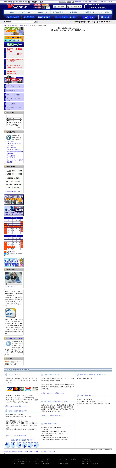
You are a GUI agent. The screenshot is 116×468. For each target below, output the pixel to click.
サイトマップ (108, 1)
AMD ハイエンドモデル (13, 95)
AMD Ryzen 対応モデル (11, 72)
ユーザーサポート (12, 158)
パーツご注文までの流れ (14, 143)
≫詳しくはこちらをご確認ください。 (16, 406)
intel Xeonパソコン (12, 90)
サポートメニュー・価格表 (15, 160)
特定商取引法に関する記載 (15, 152)
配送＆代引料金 (11, 147)
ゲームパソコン (24, 25)
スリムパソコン (86, 459)
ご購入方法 (10, 141)
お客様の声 (10, 154)
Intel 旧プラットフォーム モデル (14, 108)
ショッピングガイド (88, 1)
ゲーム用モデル (11, 104)
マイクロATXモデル (42, 461)
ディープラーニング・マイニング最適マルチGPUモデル (14, 66)
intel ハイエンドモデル (13, 86)
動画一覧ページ (11, 286)
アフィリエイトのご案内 (14, 338)
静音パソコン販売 (19, 463)
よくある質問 (11, 156)
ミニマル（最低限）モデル (14, 50)
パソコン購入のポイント (14, 149)
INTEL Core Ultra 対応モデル (14, 54)
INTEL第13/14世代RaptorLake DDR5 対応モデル (14, 60)
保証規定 (9, 162)
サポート (38, 451)
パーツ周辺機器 (63, 463)
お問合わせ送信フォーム (14, 191)
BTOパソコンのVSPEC (11, 25)
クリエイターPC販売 (42, 463)
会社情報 (78, 1)
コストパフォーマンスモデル (68, 459)
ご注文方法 (10, 145)
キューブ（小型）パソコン (22, 461)
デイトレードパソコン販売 (90, 463)
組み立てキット (86, 461)
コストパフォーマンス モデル (13, 99)
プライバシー (99, 1)
